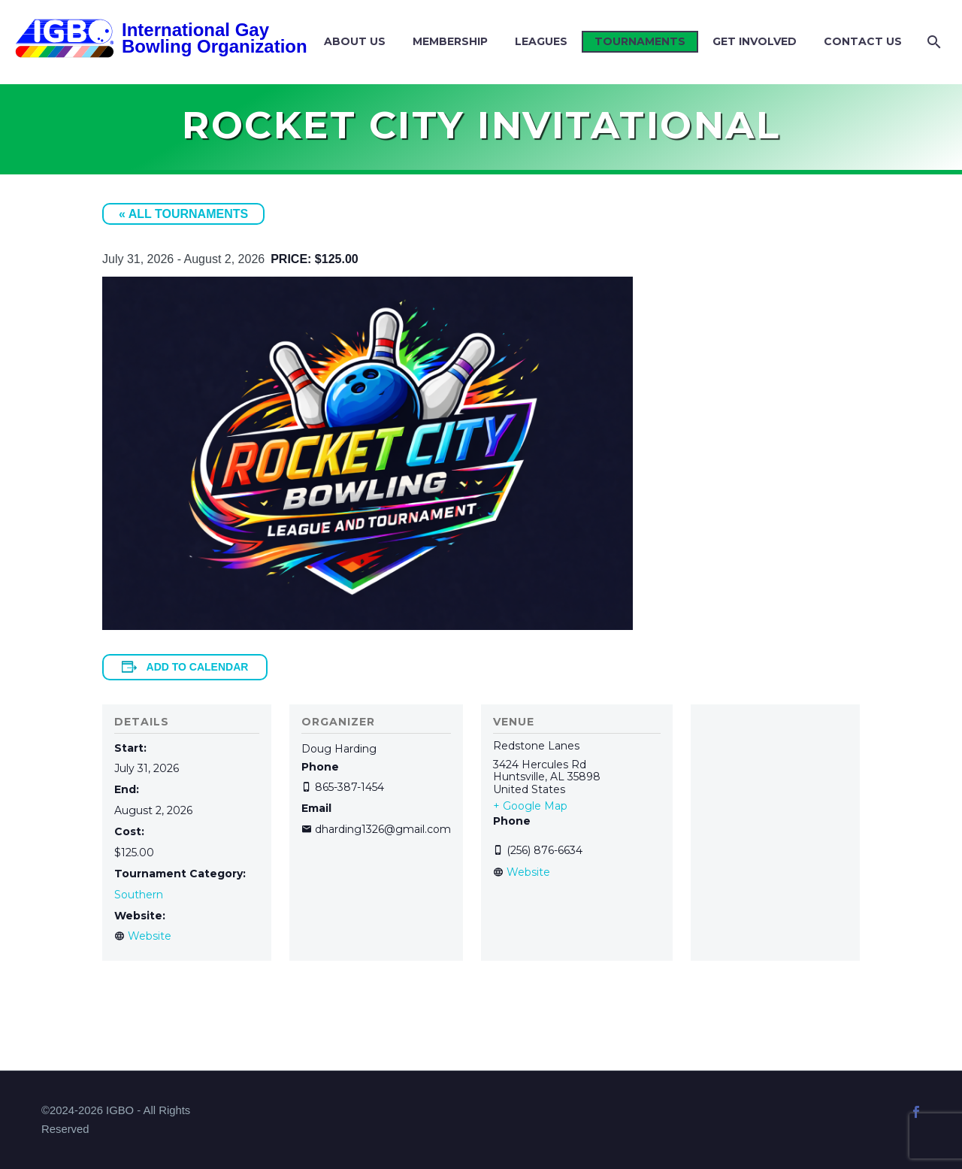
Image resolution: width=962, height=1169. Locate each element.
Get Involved (754, 41)
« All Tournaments (183, 213)
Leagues (541, 41)
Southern (138, 894)
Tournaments (639, 41)
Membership (450, 41)
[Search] (932, 41)
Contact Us (863, 41)
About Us (355, 41)
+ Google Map (530, 806)
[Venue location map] (775, 795)
